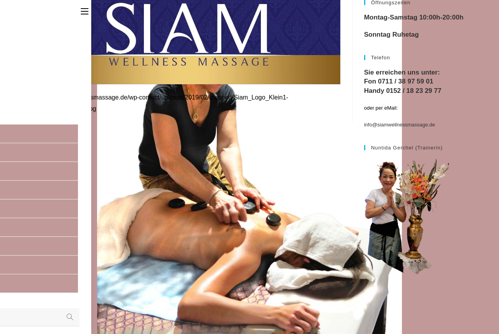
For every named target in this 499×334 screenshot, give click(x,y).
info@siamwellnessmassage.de (399, 125)
